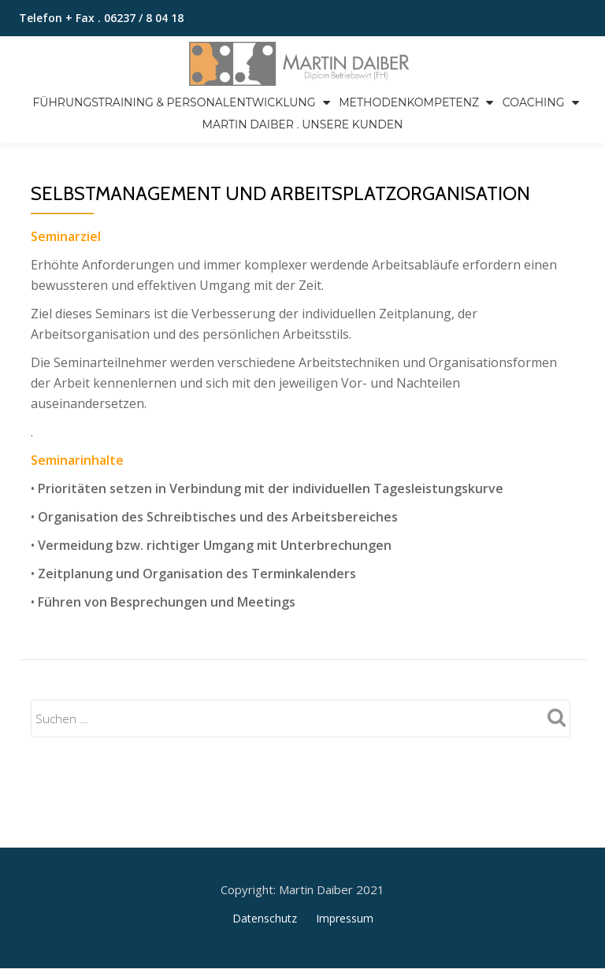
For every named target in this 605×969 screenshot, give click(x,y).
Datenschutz (264, 852)
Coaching (534, 102)
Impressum (344, 852)
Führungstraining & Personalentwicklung (173, 102)
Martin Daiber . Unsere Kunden (302, 124)
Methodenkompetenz (409, 102)
